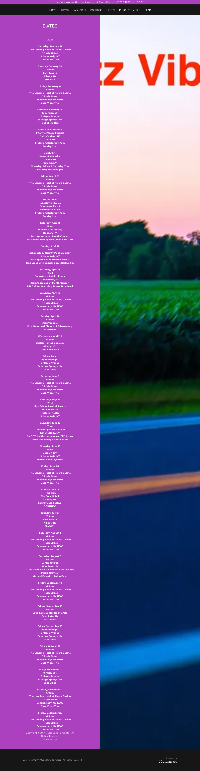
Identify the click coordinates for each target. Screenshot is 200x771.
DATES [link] (65, 10)
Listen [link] (111, 10)
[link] (168, 761)
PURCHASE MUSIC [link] (129, 10)
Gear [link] (147, 10)
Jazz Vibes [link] (79, 10)
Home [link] (53, 10)
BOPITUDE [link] (96, 10)
